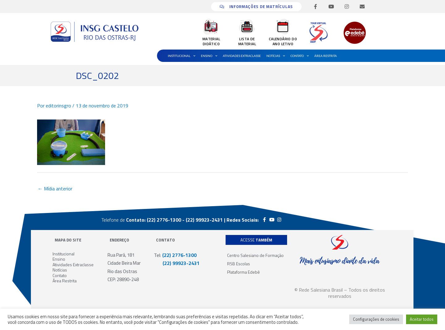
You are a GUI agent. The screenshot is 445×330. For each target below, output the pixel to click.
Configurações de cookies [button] (376, 319)
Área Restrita (325, 56)
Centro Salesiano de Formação (255, 255)
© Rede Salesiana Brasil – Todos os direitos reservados (340, 293)
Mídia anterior (55, 188)
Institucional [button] (181, 56)
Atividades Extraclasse (242, 56)
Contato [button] (299, 56)
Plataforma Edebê (243, 272)
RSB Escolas (238, 263)
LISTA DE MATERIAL (247, 41)
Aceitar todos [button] (422, 319)
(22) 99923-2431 (177, 263)
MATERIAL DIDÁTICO (211, 41)
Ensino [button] (209, 56)
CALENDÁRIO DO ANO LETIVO (283, 41)
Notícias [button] (275, 56)
